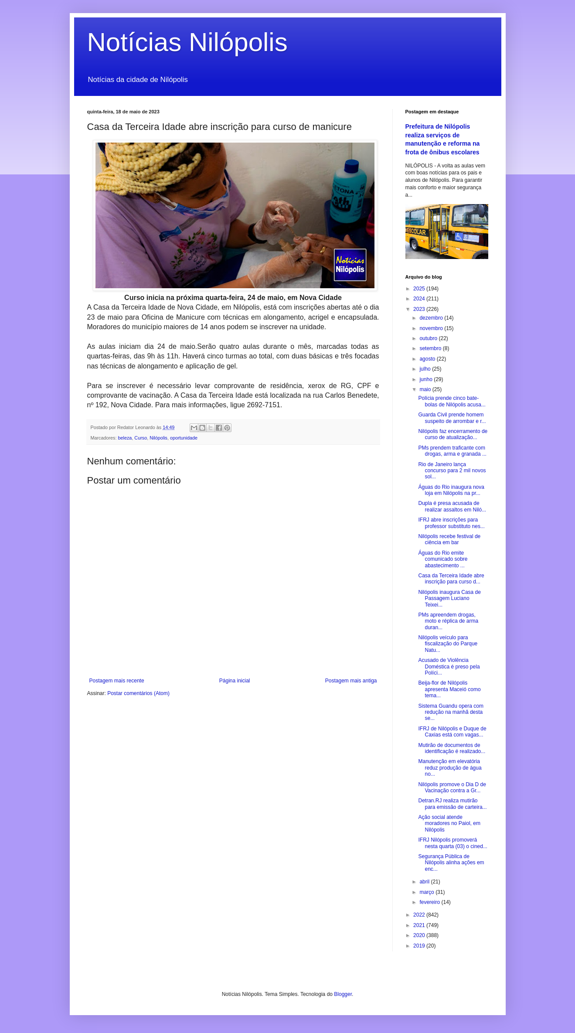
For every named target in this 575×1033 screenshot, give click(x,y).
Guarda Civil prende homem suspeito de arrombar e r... (452, 418)
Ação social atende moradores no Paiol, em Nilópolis (449, 823)
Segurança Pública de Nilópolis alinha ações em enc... (451, 862)
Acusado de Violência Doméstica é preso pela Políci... (449, 666)
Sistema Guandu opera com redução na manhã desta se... (450, 712)
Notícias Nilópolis (187, 42)
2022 (419, 915)
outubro (429, 338)
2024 (419, 299)
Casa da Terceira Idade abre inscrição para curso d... (451, 579)
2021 (419, 925)
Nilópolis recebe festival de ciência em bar (449, 539)
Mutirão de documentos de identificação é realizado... (451, 748)
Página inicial (234, 681)
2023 (419, 309)
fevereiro (430, 902)
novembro (431, 328)
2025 (419, 289)
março (427, 892)
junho (426, 379)
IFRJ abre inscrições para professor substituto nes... (451, 523)
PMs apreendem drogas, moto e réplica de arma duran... (448, 621)
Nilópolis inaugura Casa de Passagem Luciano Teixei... (449, 598)
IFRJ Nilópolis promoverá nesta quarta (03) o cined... (452, 843)
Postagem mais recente (116, 681)
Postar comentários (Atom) (138, 693)
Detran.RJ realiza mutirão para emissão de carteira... (452, 804)
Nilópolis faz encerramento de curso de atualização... (452, 434)
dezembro (431, 318)
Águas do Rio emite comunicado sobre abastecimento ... (442, 559)
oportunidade (183, 437)
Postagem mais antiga (351, 681)
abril (425, 882)
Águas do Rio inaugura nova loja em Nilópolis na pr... (451, 490)
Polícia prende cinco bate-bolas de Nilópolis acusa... (451, 401)
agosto (427, 359)
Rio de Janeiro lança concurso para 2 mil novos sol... (452, 470)
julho (425, 369)
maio (425, 389)
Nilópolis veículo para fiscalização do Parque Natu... (447, 643)
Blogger (343, 994)
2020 (419, 935)
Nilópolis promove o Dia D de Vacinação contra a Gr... (452, 787)
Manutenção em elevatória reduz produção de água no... (449, 767)
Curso (140, 437)
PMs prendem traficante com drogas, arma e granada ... (452, 451)
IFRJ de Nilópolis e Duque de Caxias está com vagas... (452, 732)
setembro (430, 348)
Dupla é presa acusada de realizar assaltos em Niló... (452, 506)
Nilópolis (158, 437)
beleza (125, 437)
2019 (419, 946)
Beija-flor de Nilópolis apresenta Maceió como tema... (449, 689)
